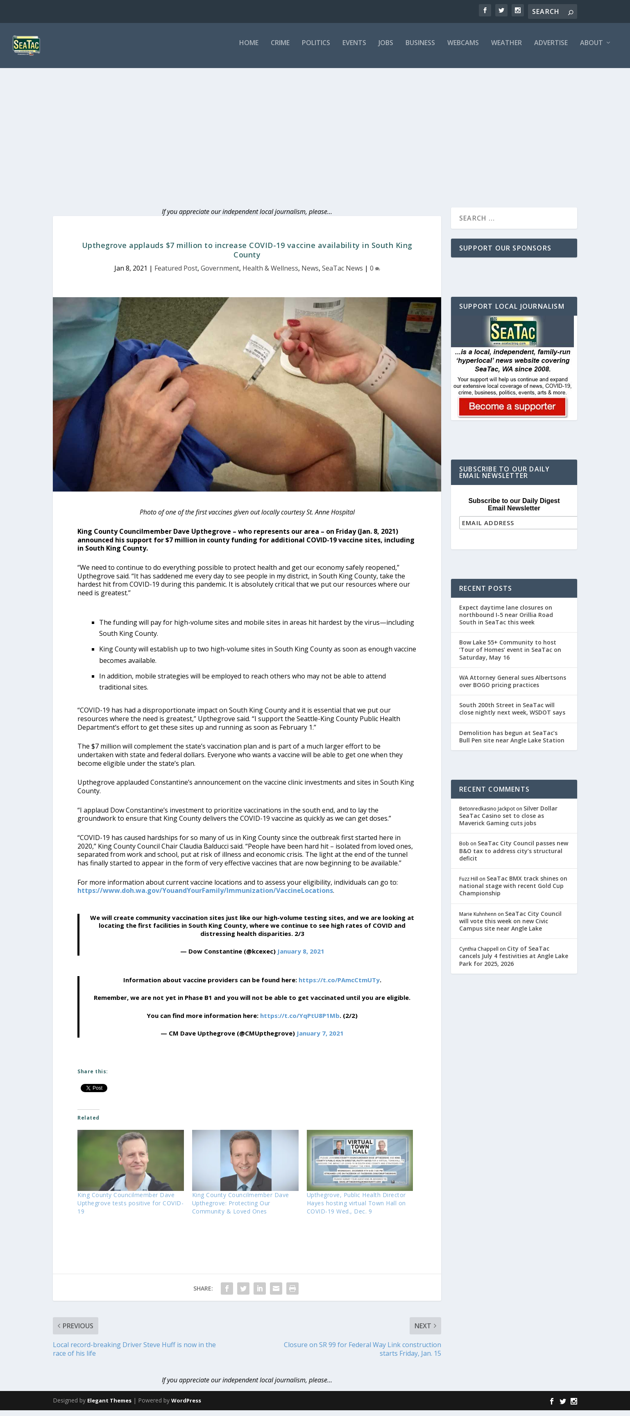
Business (420, 49)
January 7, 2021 (320, 1039)
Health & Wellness (270, 273)
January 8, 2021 (300, 957)
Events (354, 49)
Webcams (463, 49)
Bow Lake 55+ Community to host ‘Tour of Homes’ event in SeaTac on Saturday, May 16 (510, 654)
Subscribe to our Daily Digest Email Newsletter (514, 510)
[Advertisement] (315, 135)
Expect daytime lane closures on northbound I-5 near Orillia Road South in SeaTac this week (506, 619)
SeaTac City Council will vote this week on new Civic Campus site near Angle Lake (510, 925)
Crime (280, 49)
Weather (506, 49)
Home (248, 49)
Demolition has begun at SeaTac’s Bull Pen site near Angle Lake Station (511, 741)
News (310, 273)
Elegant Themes (109, 1406)
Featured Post (175, 273)
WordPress (186, 1406)
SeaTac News (342, 273)
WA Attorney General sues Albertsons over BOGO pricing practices (512, 685)
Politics (316, 49)
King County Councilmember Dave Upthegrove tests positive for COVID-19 (130, 1209)
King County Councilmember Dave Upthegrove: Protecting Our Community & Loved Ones (240, 1209)
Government (220, 273)
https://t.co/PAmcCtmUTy (339, 985)
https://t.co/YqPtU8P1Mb (300, 1021)
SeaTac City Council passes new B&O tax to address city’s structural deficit (513, 855)
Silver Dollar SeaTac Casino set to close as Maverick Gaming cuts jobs (508, 820)
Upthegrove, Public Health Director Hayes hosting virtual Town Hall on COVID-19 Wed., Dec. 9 (356, 1209)
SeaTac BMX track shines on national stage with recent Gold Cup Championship (513, 890)
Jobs (385, 49)
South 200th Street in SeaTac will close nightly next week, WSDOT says (512, 713)
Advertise (551, 49)
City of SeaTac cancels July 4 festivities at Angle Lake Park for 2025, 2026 (513, 960)
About (591, 49)
